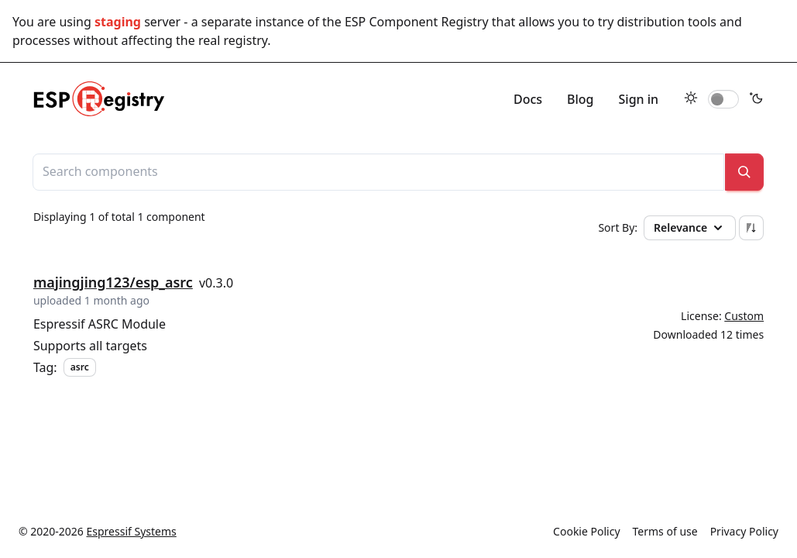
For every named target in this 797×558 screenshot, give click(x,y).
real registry (232, 40)
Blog (580, 99)
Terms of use (665, 531)
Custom (744, 315)
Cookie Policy (586, 531)
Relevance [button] (690, 228)
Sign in (639, 99)
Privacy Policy (744, 531)
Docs (528, 99)
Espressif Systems (132, 531)
